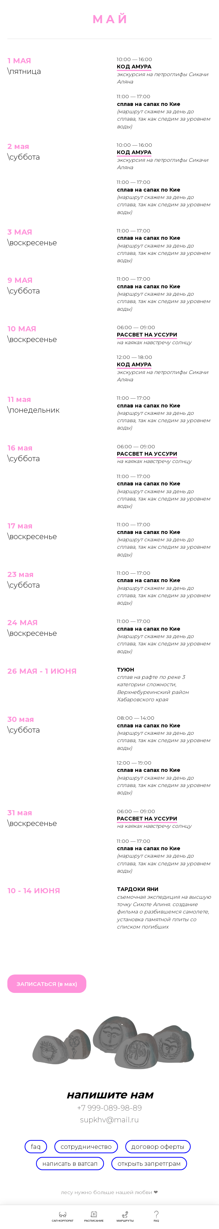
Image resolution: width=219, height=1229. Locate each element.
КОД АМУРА (134, 66)
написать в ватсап (70, 1163)
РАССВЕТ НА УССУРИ (147, 334)
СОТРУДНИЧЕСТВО (86, 1146)
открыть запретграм (149, 1163)
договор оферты (158, 1146)
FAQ (36, 1146)
